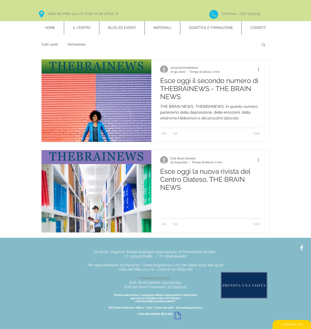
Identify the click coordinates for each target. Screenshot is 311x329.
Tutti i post (49, 44)
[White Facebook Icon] (301, 247)
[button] (263, 45)
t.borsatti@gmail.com (189, 307)
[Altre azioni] (260, 69)
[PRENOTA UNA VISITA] (244, 285)
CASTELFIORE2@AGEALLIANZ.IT (155, 301)
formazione (77, 44)
